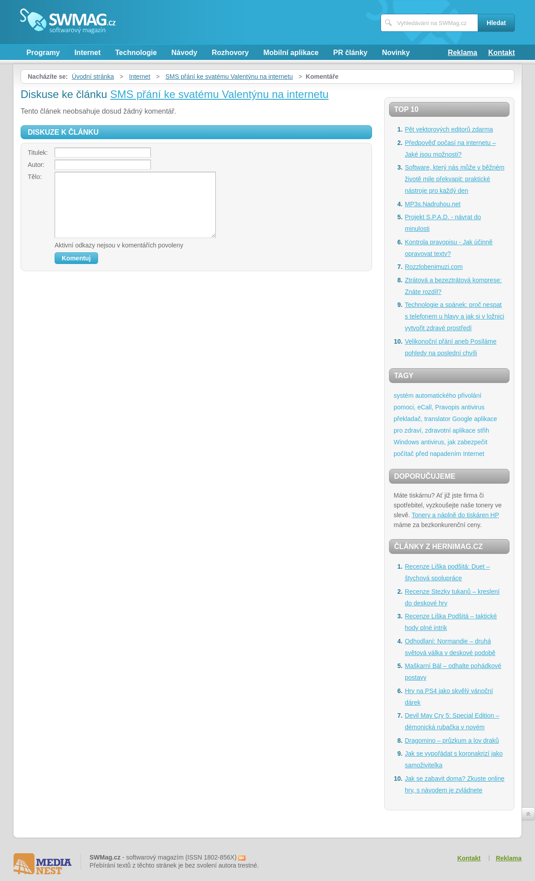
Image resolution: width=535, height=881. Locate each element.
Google (462, 418)
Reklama (462, 52)
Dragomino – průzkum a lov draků (452, 740)
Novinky (396, 52)
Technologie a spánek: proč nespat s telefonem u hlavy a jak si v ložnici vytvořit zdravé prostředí (454, 316)
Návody (184, 52)
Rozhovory (230, 52)
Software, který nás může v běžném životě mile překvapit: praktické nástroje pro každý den (455, 179)
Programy (43, 52)
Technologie (136, 52)
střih (483, 430)
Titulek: (38, 152)
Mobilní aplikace (291, 52)
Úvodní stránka (93, 76)
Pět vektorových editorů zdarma (449, 129)
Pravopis (447, 407)
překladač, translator (422, 418)
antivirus (472, 407)
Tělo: (35, 176)
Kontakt (501, 52)
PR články (350, 52)
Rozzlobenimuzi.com (433, 266)
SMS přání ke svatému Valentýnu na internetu (229, 76)
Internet (87, 52)
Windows (406, 442)
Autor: (36, 164)
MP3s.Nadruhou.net (433, 204)
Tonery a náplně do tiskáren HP (455, 515)
